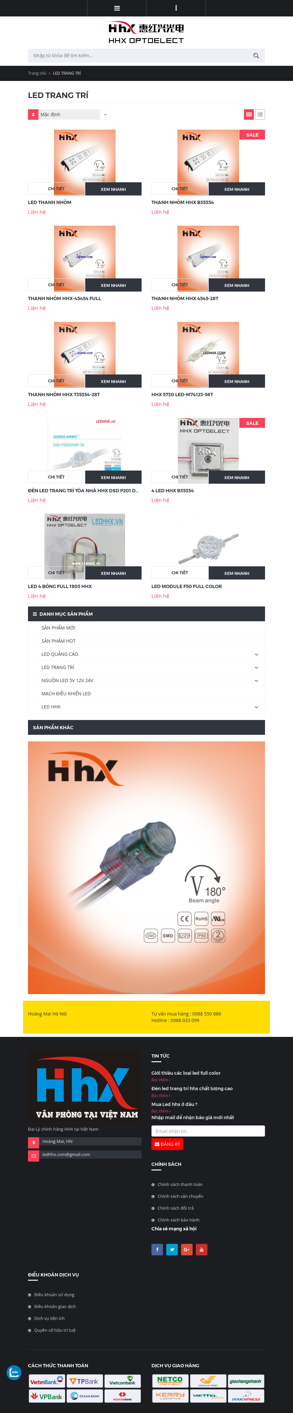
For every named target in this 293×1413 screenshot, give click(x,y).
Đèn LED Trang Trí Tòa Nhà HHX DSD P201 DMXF (87, 490)
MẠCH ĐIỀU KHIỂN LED (66, 693)
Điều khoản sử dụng (54, 1294)
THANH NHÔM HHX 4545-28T (184, 298)
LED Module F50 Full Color (186, 586)
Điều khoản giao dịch (55, 1306)
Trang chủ (37, 73)
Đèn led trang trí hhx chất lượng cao (192, 1088)
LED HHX (51, 707)
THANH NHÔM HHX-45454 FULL (64, 298)
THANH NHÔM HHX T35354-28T (64, 394)
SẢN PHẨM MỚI (58, 628)
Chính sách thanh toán (180, 1184)
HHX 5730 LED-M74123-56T (182, 394)
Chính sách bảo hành (179, 1220)
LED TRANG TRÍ (57, 667)
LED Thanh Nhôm (49, 202)
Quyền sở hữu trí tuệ (54, 1330)
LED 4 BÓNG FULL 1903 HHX (60, 586)
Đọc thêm (161, 1080)
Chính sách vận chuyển (180, 1196)
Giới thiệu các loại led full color (186, 1072)
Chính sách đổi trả (176, 1208)
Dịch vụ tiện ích (49, 1318)
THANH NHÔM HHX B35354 (182, 202)
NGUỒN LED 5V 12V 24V (67, 680)
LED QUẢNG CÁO (59, 654)
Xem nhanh (113, 189)
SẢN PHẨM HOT (58, 641)
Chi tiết (56, 188)
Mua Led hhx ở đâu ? (174, 1104)
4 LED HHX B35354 (172, 490)
